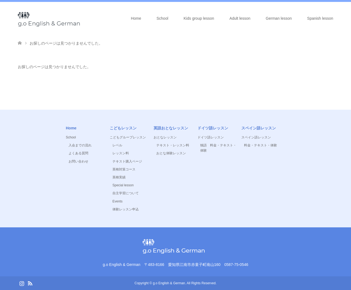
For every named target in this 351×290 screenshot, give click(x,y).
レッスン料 (120, 153)
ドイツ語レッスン (210, 137)
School (162, 18)
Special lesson (123, 185)
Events (117, 201)
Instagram (21, 283)
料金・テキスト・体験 (260, 145)
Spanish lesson (320, 18)
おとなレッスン (165, 137)
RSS (30, 283)
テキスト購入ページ (127, 161)
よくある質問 (78, 153)
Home (136, 18)
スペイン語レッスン (256, 137)
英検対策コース (123, 169)
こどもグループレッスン (128, 137)
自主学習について (125, 193)
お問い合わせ (78, 161)
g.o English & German (169, 283)
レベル (117, 145)
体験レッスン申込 (125, 209)
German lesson (279, 18)
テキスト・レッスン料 (172, 145)
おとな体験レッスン (171, 153)
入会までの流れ (80, 145)
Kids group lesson (199, 18)
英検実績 (119, 177)
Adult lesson (240, 18)
